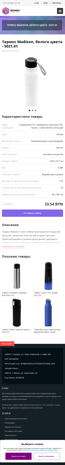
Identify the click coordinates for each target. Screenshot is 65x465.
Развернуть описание (13, 246)
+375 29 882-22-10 (11, 3)
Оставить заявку (32, 213)
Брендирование (11, 439)
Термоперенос (11, 435)
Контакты (56, 3)
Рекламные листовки (13, 431)
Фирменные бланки (13, 427)
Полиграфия (10, 423)
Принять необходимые (46, 456)
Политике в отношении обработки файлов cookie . (40, 450)
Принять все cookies (18, 456)
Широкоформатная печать (16, 418)
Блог (46, 3)
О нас (36, 3)
